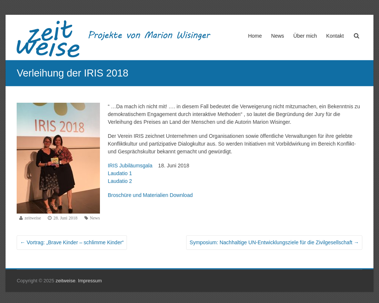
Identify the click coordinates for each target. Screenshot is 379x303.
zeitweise (32, 218)
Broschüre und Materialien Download (150, 195)
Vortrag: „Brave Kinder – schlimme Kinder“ (72, 242)
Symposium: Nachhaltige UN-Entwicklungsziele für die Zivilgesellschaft (274, 242)
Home (255, 36)
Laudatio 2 (120, 181)
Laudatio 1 (120, 173)
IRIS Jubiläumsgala (131, 165)
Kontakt (334, 36)
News (277, 36)
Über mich (305, 36)
